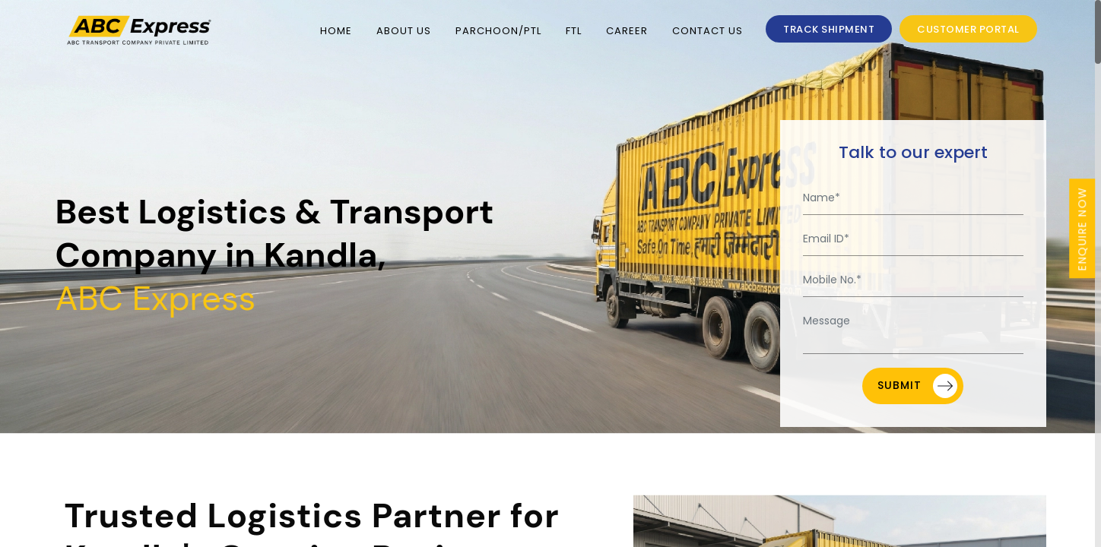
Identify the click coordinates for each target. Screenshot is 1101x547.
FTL (574, 31)
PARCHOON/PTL (498, 31)
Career (627, 31)
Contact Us (707, 31)
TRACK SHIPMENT (828, 29)
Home (336, 31)
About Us (403, 31)
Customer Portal (968, 29)
